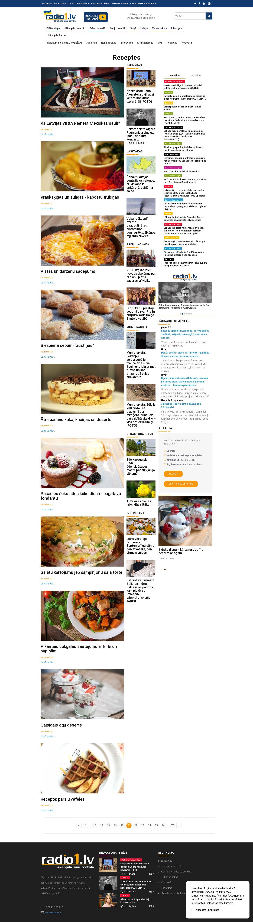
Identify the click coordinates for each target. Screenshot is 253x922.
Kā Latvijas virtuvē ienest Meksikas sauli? (80, 123)
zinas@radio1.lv (53, 912)
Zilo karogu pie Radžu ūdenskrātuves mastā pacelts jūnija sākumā (140, 466)
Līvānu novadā (97, 28)
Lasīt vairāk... (48, 134)
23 (142, 825)
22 (135, 825)
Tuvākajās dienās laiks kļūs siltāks (138, 502)
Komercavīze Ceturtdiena (143, 3)
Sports (168, 213)
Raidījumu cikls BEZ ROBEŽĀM (64, 42)
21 (129, 825)
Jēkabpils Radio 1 (57, 35)
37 (172, 825)
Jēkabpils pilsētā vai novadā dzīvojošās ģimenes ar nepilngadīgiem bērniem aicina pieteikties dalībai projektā (184, 231)
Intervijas (176, 28)
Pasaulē (169, 259)
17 (101, 825)
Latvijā (144, 28)
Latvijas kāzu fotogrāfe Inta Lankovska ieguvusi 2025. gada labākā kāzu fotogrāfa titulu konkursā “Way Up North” (185, 193)
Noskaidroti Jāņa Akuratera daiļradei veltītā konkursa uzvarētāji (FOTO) (140, 96)
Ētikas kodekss (169, 876)
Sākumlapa (53, 28)
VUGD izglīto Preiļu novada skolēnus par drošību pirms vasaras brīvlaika (141, 275)
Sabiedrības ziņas (173, 127)
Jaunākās (174, 75)
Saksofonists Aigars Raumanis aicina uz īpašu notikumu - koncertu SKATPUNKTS (140, 136)
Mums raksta (159, 28)
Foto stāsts (60, 3)
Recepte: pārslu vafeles (63, 799)
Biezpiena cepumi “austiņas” (67, 345)
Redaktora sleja (172, 144)
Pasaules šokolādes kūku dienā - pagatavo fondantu (81, 496)
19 (115, 825)
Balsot (173, 474)
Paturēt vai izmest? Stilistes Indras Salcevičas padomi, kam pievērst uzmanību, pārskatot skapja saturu (140, 590)
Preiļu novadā (117, 28)
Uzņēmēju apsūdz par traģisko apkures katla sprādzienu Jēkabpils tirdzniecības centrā (185, 161)
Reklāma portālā (120, 3)
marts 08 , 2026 (166, 558)
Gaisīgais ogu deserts (61, 725)
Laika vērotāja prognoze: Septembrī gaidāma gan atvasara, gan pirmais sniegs (140, 545)
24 (149, 825)
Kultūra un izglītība (174, 82)
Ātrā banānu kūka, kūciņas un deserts (76, 419)
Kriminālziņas (145, 42)
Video (71, 3)
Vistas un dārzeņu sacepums (68, 271)
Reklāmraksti (108, 42)
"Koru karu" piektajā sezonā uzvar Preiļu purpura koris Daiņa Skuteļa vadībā (140, 313)
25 (156, 825)
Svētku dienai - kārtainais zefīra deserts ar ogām (180, 551)
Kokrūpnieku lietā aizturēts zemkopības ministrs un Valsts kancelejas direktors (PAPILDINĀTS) (184, 120)
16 (94, 825)
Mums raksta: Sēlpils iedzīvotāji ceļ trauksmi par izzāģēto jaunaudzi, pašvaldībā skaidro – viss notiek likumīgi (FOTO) (141, 415)
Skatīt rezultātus (180, 484)
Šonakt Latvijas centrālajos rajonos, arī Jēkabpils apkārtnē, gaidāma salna (140, 184)
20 (122, 825)
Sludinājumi (83, 3)
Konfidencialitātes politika (176, 871)
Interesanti (127, 42)
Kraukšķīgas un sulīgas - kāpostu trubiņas (80, 197)
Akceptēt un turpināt (207, 909)
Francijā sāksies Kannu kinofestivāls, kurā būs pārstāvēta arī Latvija (185, 264)
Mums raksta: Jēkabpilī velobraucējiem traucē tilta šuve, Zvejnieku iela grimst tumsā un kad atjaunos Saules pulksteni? (141, 365)
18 (108, 825)
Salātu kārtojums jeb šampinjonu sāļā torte (81, 572)
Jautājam (91, 42)
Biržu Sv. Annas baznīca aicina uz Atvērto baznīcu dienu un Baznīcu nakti (185, 181)
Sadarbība (166, 860)
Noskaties (46, 3)
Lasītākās (196, 75)
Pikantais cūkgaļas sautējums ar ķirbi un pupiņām (79, 648)
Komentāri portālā (171, 865)
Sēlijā (133, 28)
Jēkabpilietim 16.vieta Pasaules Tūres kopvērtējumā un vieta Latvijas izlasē (183, 218)
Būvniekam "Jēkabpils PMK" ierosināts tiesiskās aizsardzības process (184, 253)
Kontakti (166, 882)
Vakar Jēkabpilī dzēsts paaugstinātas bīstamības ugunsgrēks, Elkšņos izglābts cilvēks (140, 227)
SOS (159, 42)
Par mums (166, 887)
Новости (186, 42)
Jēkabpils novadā (74, 28)
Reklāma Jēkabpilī (100, 3)
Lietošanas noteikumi (173, 893)
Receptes (172, 42)
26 (163, 825)
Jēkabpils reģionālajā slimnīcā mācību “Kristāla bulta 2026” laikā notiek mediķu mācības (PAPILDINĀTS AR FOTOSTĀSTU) (184, 135)
